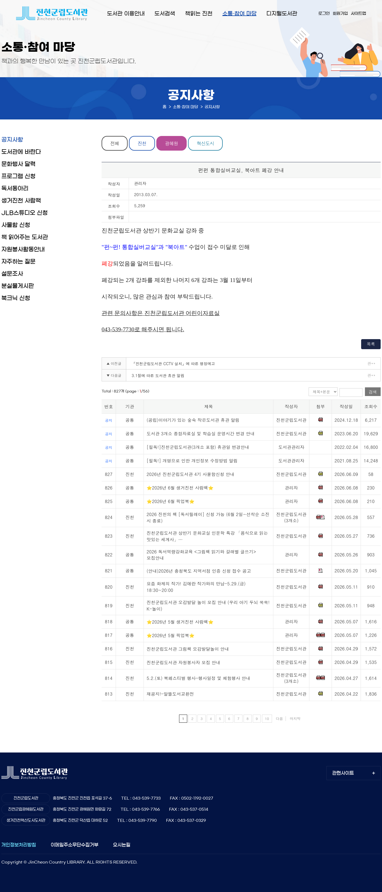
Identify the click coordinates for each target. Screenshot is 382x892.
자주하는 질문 (18, 261)
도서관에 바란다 (21, 152)
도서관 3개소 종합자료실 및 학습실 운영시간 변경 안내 (201, 433)
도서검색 (164, 13)
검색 (373, 392)
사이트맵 (358, 13)
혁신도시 (205, 143)
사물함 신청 (15, 225)
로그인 (324, 13)
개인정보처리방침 (18, 844)
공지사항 (12, 139)
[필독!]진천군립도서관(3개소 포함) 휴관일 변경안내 (198, 447)
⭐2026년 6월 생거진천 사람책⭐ (180, 488)
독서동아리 (14, 188)
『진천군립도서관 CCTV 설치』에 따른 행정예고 (173, 363)
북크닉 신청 (15, 298)
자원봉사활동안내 (23, 249)
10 (267, 718)
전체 (114, 143)
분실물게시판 (17, 286)
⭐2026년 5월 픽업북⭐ (171, 635)
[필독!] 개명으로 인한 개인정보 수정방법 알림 (192, 461)
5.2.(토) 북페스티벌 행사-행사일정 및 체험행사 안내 (198, 678)
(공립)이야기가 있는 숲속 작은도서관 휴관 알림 (193, 420)
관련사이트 (343, 773)
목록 (371, 344)
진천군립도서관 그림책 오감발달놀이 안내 (188, 649)
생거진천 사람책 (21, 200)
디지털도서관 (281, 13)
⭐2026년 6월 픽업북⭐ (171, 501)
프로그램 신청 (18, 176)
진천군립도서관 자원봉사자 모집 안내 (183, 662)
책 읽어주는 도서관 (24, 237)
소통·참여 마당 (239, 13)
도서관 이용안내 (126, 13)
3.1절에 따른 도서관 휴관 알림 (158, 375)
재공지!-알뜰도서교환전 (170, 694)
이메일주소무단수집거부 (74, 844)
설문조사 (12, 274)
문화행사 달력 (18, 164)
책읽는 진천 (198, 13)
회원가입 (340, 13)
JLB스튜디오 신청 (24, 213)
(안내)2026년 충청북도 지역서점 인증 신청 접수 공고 (199, 571)
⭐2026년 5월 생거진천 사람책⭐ (180, 622)
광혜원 (171, 143)
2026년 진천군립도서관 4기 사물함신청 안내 (190, 474)
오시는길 (121, 844)
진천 (142, 143)
